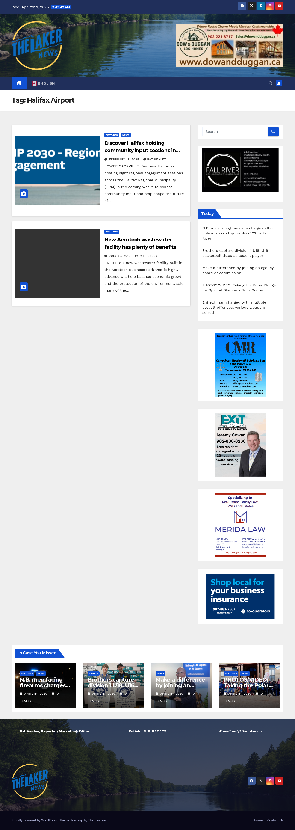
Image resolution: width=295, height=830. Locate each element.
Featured (112, 135)
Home (258, 820)
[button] (270, 83)
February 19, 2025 (124, 159)
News (125, 135)
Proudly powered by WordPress (35, 820)
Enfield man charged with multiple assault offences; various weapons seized (234, 307)
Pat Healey (154, 159)
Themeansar (97, 820)
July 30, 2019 (120, 256)
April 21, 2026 (36, 693)
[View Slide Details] (240, 170)
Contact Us (275, 820)
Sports (93, 673)
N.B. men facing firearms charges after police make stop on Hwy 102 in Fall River (237, 233)
